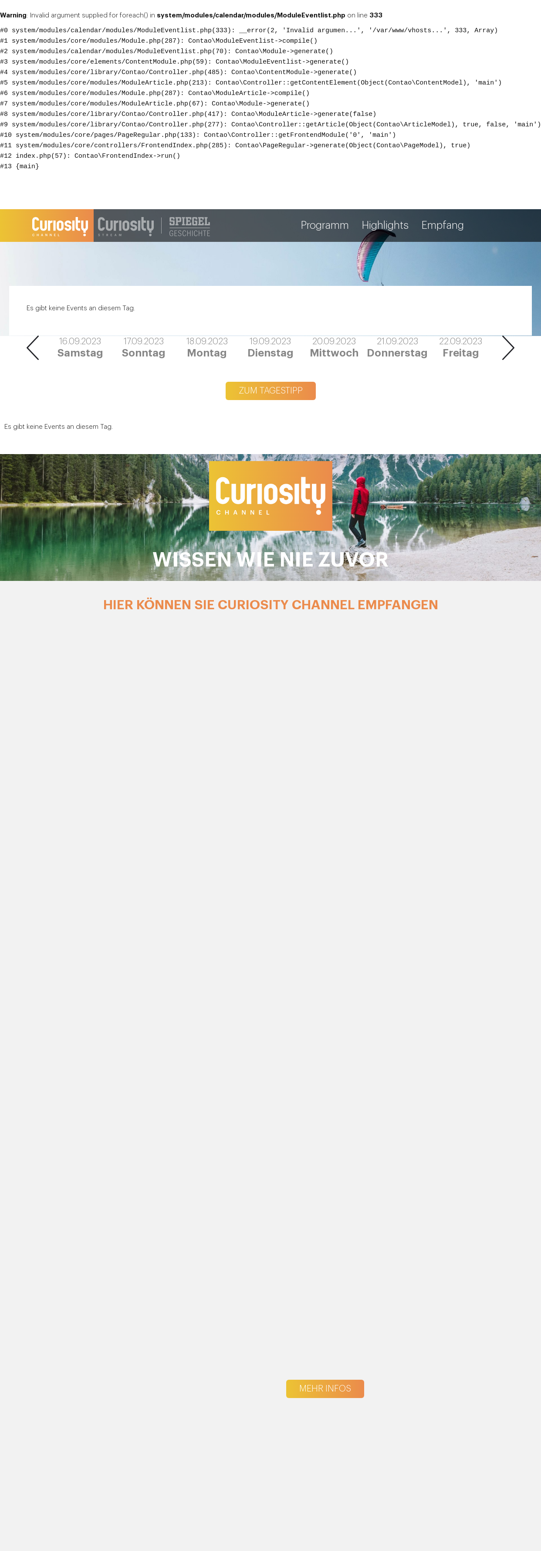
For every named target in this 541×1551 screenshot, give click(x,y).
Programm (325, 226)
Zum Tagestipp (271, 391)
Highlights (385, 226)
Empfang (443, 226)
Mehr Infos (325, 1389)
